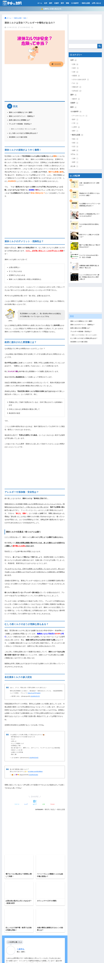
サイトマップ (7, 912)
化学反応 (77, 91)
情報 (67, 3)
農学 (75, 131)
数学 (75, 119)
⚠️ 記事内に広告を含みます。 (52, 9)
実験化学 (77, 87)
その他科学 (75, 3)
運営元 (60, 958)
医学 (62, 3)
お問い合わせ (96, 3)
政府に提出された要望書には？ (19, 120)
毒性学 (76, 99)
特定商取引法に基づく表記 (12, 938)
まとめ (74, 166)
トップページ (7, 917)
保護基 (76, 76)
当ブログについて (9, 930)
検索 (99, 46)
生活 (75, 146)
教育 (75, 162)
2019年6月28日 (33, 775)
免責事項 (6, 925)
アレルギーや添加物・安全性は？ (20, 124)
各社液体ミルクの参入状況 (18, 137)
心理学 (76, 127)
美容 (75, 143)
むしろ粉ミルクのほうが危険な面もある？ (23, 133)
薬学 (50, 3)
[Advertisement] (35, 83)
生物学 (56, 3)
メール (6, 842)
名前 (6, 834)
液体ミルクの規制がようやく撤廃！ (21, 112)
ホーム (39, 3)
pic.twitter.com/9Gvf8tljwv (35, 771)
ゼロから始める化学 (80, 79)
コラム (74, 154)
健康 (75, 150)
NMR (75, 68)
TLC (75, 83)
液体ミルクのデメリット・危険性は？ (22, 116)
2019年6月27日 (35, 696)
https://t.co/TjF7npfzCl (34, 693)
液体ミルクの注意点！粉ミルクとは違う (24, 129)
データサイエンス (80, 116)
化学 (45, 3)
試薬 (75, 64)
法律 (75, 158)
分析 (75, 72)
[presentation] (17, 867)
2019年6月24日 (33, 757)
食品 (75, 139)
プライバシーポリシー (11, 921)
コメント (8, 808)
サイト (6, 851)
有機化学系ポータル (10, 934)
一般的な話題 (85, 3)
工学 (75, 123)
